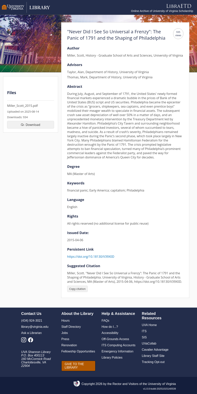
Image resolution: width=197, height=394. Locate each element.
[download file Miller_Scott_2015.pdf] (30, 125)
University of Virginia (162, 384)
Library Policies (112, 357)
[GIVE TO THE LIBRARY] (78, 366)
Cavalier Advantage (155, 349)
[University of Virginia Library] (26, 11)
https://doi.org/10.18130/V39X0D (90, 256)
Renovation (69, 345)
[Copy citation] (77, 289)
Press (65, 339)
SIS (144, 337)
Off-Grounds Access (115, 339)
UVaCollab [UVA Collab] (149, 343)
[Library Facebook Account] (31, 341)
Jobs (64, 333)
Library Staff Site (153, 355)
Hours (65, 320)
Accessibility (110, 333)
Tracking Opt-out (153, 362)
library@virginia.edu (34, 326)
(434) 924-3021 (31, 320)
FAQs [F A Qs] (105, 320)
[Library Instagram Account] (24, 341)
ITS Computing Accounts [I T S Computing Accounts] (118, 345)
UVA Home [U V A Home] (149, 325)
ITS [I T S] (144, 331)
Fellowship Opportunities (78, 351)
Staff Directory (71, 326)
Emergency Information (117, 351)
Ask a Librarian (31, 333)
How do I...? (110, 326)
